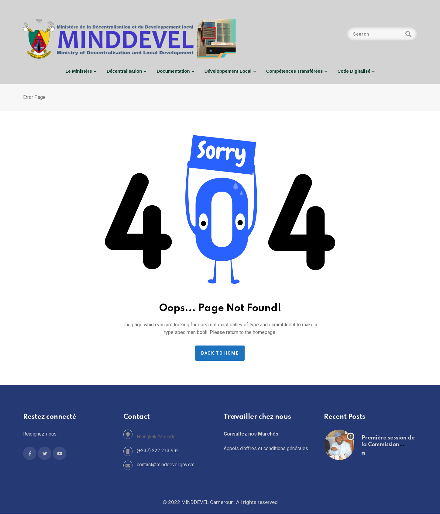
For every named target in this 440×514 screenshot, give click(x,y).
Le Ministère (78, 71)
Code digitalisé (353, 71)
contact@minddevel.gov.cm (165, 464)
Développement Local (228, 71)
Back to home (220, 353)
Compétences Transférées (294, 71)
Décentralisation (124, 71)
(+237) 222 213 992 (158, 450)
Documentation (173, 71)
